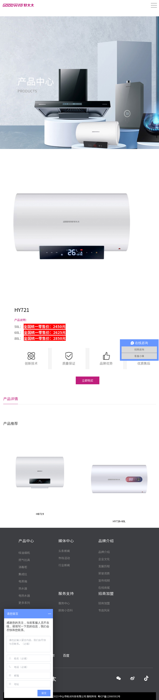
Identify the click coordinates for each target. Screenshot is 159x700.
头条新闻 (64, 567)
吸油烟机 (24, 600)
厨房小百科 (65, 620)
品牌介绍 (104, 587)
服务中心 (64, 613)
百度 (66, 655)
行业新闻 (64, 581)
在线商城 (104, 622)
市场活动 (64, 574)
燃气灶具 (24, 607)
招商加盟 (104, 613)
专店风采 (104, 620)
